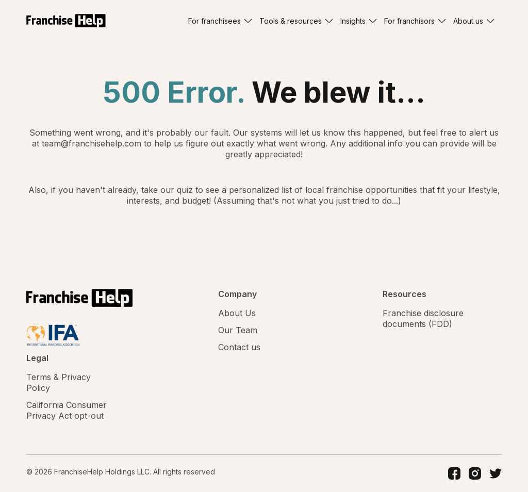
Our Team (237, 330)
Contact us (239, 347)
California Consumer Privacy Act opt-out (66, 410)
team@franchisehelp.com (93, 143)
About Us (237, 313)
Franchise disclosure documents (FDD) (423, 318)
